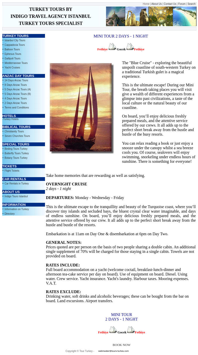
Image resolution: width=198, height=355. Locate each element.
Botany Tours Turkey (16, 157)
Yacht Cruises (12, 67)
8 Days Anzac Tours (16, 85)
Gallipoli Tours (12, 58)
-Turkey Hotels (10, 119)
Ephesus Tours (13, 54)
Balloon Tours (12, 49)
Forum (182, 4)
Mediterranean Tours (16, 63)
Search (191, 4)
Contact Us (170, 4)
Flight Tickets (12, 170)
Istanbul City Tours (15, 40)
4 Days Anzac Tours (16, 98)
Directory (10, 213)
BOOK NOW (121, 345)
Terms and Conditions (17, 107)
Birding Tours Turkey (16, 148)
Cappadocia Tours (15, 45)
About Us (157, 4)
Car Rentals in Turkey (17, 183)
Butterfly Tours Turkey (17, 153)
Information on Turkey (17, 209)
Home (146, 4)
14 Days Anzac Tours (16, 80)
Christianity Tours (14, 131)
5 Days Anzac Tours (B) (18, 94)
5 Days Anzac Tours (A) (18, 89)
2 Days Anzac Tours (16, 103)
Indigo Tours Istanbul (16, 196)
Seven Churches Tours (17, 136)
